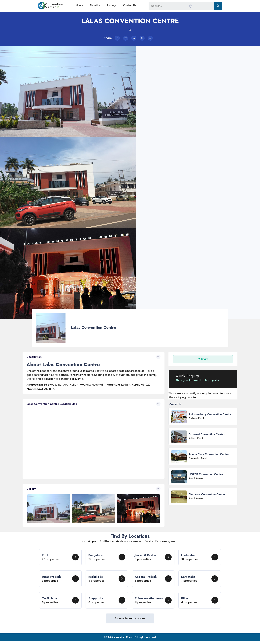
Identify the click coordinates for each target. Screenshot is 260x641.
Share (203, 359)
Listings (112, 5)
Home (79, 5)
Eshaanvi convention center (207, 434)
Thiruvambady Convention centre (210, 414)
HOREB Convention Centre (206, 474)
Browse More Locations (130, 618)
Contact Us (129, 5)
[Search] (218, 6)
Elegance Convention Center (207, 494)
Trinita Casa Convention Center (209, 454)
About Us (95, 5)
